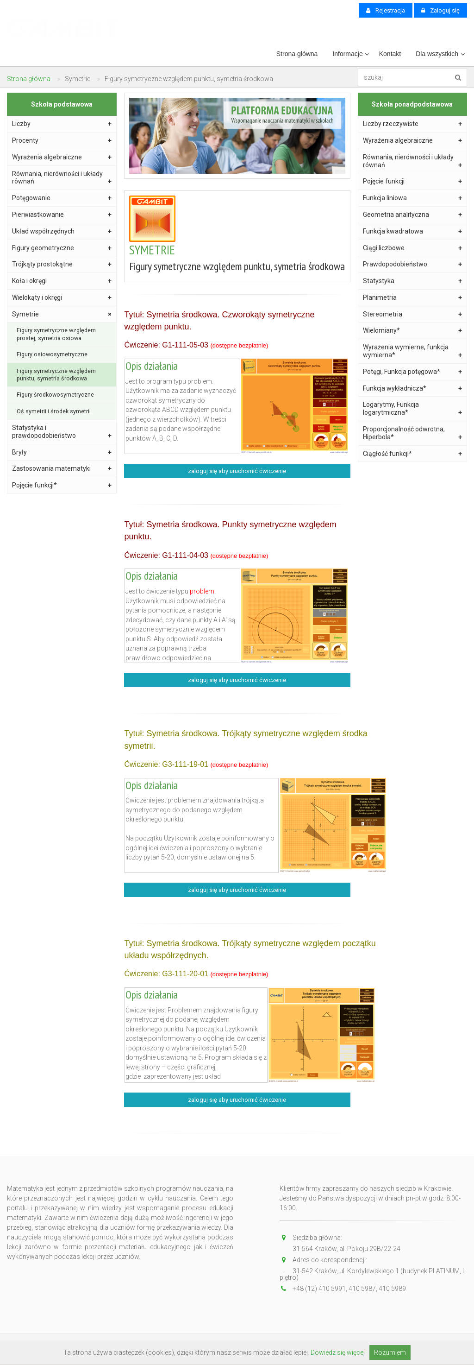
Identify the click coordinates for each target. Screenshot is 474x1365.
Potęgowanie (62, 198)
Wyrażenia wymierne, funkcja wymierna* (412, 351)
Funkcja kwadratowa (412, 231)
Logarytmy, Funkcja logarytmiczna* (412, 409)
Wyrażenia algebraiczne (62, 157)
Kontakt (390, 53)
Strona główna (297, 53)
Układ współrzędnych (62, 231)
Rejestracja (385, 10)
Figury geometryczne (62, 248)
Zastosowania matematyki (62, 469)
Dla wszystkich (437, 53)
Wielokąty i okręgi (62, 298)
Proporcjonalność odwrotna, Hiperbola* (412, 433)
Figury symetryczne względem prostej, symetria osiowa (56, 334)
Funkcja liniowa (412, 198)
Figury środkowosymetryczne (55, 394)
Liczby (62, 124)
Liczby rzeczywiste (412, 124)
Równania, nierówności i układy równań (62, 178)
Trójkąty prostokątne (62, 264)
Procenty (62, 141)
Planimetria (412, 298)
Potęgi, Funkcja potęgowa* (412, 372)
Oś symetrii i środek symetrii (54, 411)
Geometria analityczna (412, 215)
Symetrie (62, 314)
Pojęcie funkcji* (62, 485)
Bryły (62, 452)
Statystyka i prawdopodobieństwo (62, 432)
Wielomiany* (412, 331)
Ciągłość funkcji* (412, 454)
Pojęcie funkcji (412, 181)
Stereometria (412, 314)
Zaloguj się (440, 10)
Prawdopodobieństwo (412, 264)
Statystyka (412, 281)
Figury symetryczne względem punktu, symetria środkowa (56, 374)
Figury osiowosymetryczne (52, 354)
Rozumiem (390, 1352)
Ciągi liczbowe (412, 248)
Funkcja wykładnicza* (412, 388)
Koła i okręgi (62, 281)
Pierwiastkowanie (62, 215)
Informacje (347, 53)
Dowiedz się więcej (338, 1352)
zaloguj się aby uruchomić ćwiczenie (237, 471)
